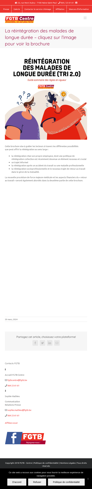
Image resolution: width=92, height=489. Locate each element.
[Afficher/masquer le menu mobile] (85, 18)
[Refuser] (88, 478)
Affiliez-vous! (11, 422)
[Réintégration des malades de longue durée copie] (46, 98)
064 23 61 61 (13, 385)
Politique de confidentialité (46, 463)
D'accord (16, 482)
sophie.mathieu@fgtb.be (19, 410)
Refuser (37, 482)
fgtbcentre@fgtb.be (17, 380)
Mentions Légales (67, 463)
